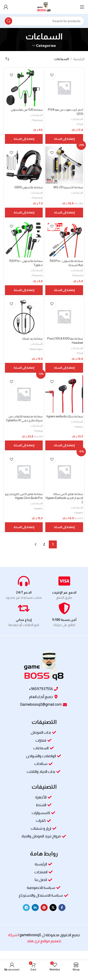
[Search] (44, 21)
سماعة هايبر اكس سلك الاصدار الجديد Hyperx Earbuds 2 (64, 498)
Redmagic (36, 349)
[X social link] (53, 907)
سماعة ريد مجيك (32, 338)
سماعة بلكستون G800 (28, 187)
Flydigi (38, 431)
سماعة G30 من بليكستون (27, 109)
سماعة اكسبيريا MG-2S (68, 187)
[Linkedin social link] (35, 907)
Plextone (37, 120)
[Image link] (44, 666)
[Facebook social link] (61, 907)
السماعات (77, 119)
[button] (64, 139)
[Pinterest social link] (44, 907)
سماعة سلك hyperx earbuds (64, 416)
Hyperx (78, 426)
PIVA (80, 124)
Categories (46, 45)
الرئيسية (78, 59)
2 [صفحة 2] (44, 544)
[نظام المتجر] (7, 59)
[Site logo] (44, 7)
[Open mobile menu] (82, 7)
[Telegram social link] (26, 907)
